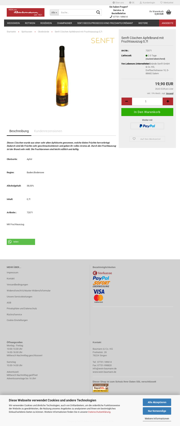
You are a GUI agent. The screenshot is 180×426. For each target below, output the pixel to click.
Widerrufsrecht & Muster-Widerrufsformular (28, 290)
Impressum (12, 272)
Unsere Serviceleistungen (19, 296)
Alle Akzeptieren (157, 402)
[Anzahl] (147, 101)
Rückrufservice (14, 314)
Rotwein (30, 23)
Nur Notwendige (157, 411)
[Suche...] (54, 12)
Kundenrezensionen (48, 131)
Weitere (143, 23)
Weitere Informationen (157, 418)
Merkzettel (166, 2)
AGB (9, 302)
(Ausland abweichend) (155, 59)
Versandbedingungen (17, 284)
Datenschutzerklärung (99, 412)
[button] (131, 2)
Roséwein (46, 23)
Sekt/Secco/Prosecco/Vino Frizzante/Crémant (105, 23)
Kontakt (11, 278)
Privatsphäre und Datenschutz (22, 308)
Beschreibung (19, 131)
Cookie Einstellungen (17, 320)
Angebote (167, 23)
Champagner (64, 23)
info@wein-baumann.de (105, 368)
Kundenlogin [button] (147, 2)
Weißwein (13, 23)
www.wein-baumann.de (104, 372)
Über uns (118, 2)
